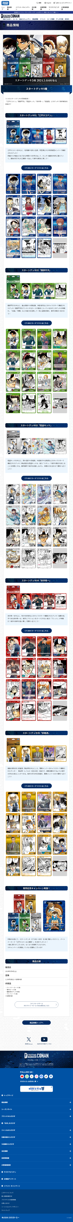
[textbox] (36, 968)
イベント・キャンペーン (12, 1186)
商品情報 (35, 19)
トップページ (8, 1095)
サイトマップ (6, 1210)
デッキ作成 (59, 19)
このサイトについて (7, 1193)
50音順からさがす (8, 1144)
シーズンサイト (7, 1109)
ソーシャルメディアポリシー (10, 1207)
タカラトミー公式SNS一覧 (28, 1081)
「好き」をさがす (9, 1123)
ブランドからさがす (8, 1116)
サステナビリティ (10, 1172)
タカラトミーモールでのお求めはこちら (36, 1006)
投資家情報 (5, 1158)
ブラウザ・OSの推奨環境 (9, 1200)
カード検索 (50, 19)
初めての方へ (7, 19)
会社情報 (5, 1151)
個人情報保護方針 (7, 1196)
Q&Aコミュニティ (25, 19)
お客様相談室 (6, 1165)
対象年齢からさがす (8, 1137)
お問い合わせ (6, 1203)
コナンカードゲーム (36, 1003)
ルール (15, 19)
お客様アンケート (10, 1179)
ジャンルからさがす (8, 1130)
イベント (43, 19)
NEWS (67, 19)
